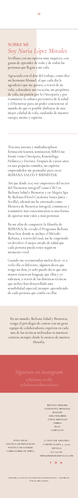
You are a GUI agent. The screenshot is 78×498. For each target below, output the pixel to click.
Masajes (57, 412)
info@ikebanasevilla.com (56, 455)
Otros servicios (57, 419)
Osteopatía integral (57, 409)
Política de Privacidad (20, 444)
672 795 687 (57, 452)
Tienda (57, 423)
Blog (57, 426)
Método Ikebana (57, 405)
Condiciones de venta (20, 451)
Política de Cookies (20, 447)
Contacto (57, 430)
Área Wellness (57, 416)
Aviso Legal (20, 440)
